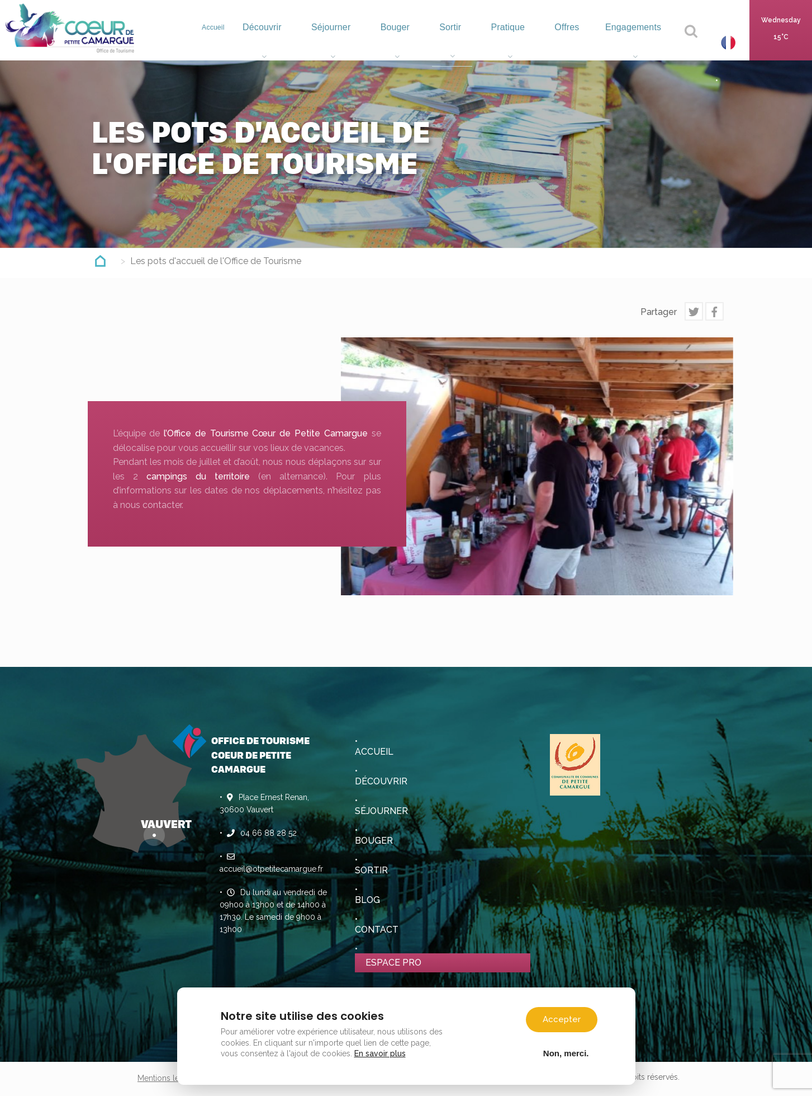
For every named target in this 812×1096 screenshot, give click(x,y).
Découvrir (290, 42)
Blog (367, 900)
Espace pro (393, 962)
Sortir (466, 42)
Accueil (238, 39)
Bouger (415, 42)
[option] (537, 466)
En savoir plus (380, 1053)
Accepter (562, 1019)
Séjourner (355, 42)
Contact (376, 929)
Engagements (636, 42)
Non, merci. (566, 1052)
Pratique (519, 42)
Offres (573, 42)
